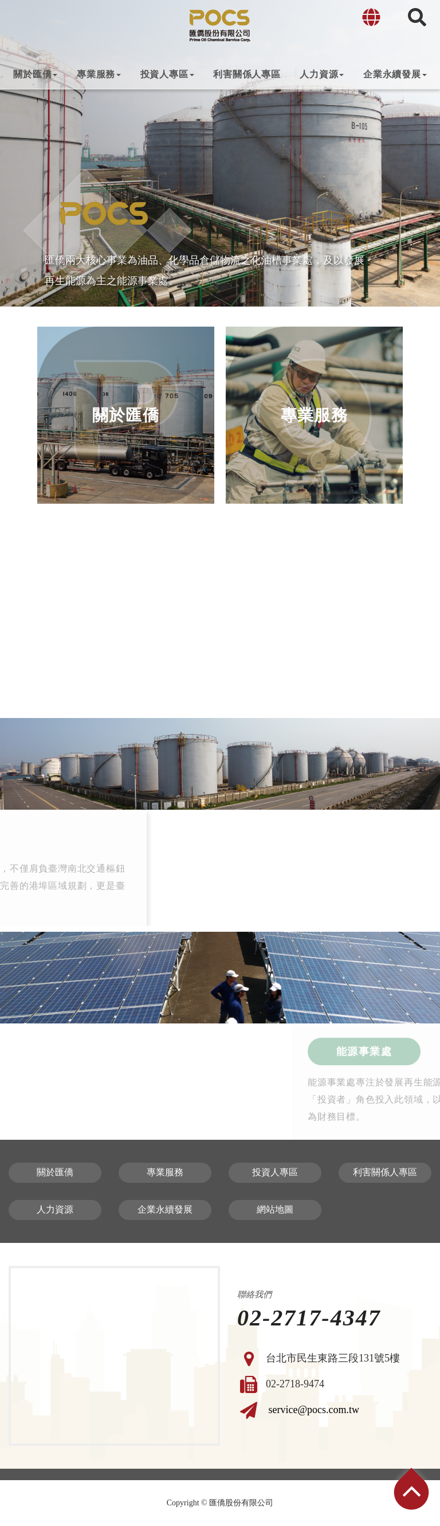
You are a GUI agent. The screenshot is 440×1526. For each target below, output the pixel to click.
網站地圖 (275, 1209)
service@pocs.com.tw (314, 1409)
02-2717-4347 (309, 1318)
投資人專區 (167, 74)
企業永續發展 (395, 74)
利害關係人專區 (247, 74)
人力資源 (322, 74)
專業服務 (99, 74)
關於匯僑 (35, 74)
